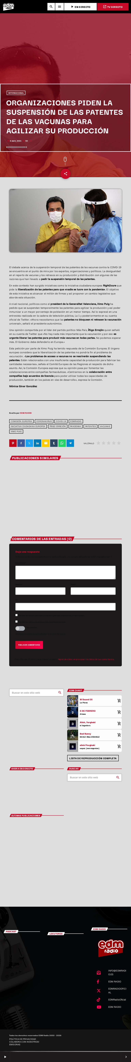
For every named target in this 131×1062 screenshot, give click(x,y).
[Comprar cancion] (118, 702)
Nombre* (19, 585)
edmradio (76, 423)
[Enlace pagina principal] (8, 7)
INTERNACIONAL (16, 94)
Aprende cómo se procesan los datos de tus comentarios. (86, 660)
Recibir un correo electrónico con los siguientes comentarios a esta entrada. (52, 617)
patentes (90, 428)
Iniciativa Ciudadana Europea (28, 428)
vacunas (105, 428)
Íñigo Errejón (58, 428)
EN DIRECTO (80, 7)
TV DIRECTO (113, 7)
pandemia (75, 428)
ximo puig (16, 433)
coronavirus (44, 423)
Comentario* (20, 564)
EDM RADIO (26, 414)
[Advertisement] (65, 59)
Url (16, 601)
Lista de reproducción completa (93, 760)
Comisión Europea (21, 423)
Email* (73, 585)
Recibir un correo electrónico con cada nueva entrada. (42, 623)
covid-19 (61, 423)
